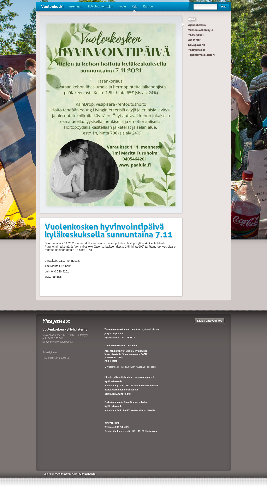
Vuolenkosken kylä (200, 30)
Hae (223, 6)
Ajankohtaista (197, 25)
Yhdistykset (195, 35)
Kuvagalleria (196, 45)
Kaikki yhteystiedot (209, 320)
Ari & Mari (194, 40)
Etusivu (148, 6)
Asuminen (75, 6)
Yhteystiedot (196, 50)
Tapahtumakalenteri (201, 55)
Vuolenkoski (52, 6)
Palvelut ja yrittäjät (100, 6)
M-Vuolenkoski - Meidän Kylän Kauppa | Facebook (130, 367)
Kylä (134, 8)
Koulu (122, 6)
